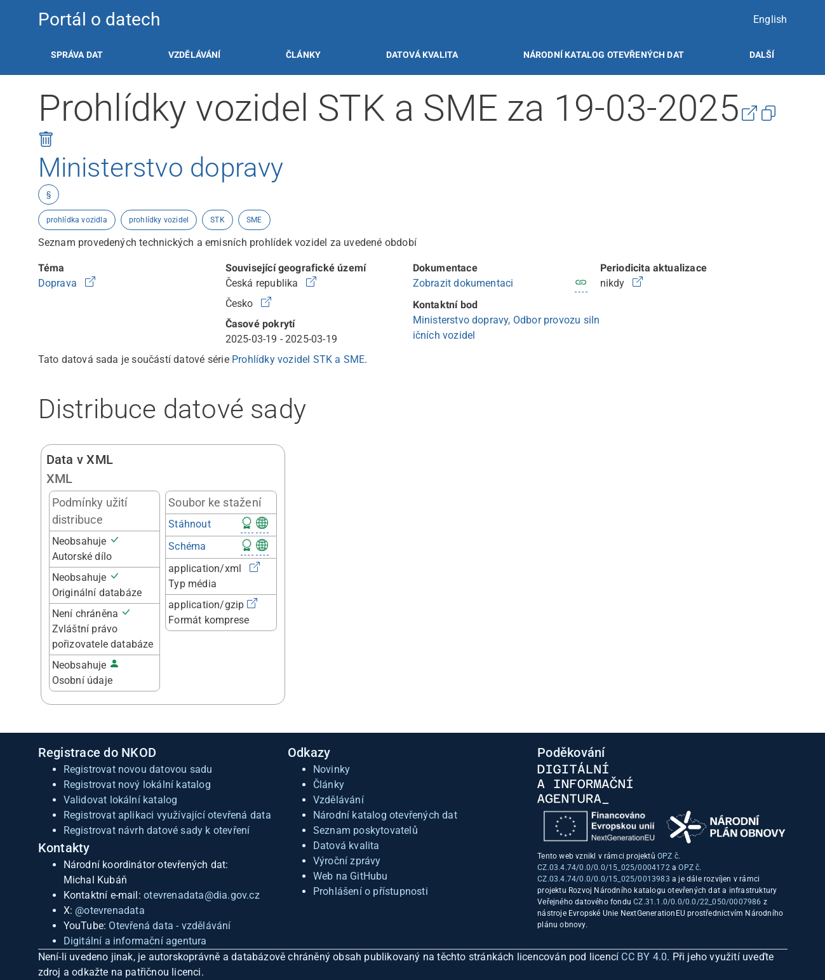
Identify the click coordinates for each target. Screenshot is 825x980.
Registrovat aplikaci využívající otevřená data (167, 815)
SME (254, 219)
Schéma (187, 546)
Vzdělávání (194, 55)
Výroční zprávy (347, 861)
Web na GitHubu (350, 876)
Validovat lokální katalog (121, 800)
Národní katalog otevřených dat (385, 815)
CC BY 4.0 (644, 957)
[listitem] (77, 54)
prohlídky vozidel (159, 219)
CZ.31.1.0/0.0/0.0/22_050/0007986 (697, 901)
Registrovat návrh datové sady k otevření (157, 830)
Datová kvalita (422, 55)
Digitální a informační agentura (135, 941)
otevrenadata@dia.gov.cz (202, 895)
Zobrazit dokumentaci (463, 283)
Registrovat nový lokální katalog (137, 785)
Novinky (331, 769)
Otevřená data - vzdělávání (170, 926)
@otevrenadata (110, 910)
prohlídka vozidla (76, 219)
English (770, 19)
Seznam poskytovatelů (365, 830)
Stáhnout (189, 524)
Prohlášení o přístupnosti (370, 891)
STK (217, 219)
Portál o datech (99, 19)
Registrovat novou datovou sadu (138, 769)
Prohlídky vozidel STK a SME (298, 359)
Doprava (59, 283)
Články (303, 55)
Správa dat (77, 55)
